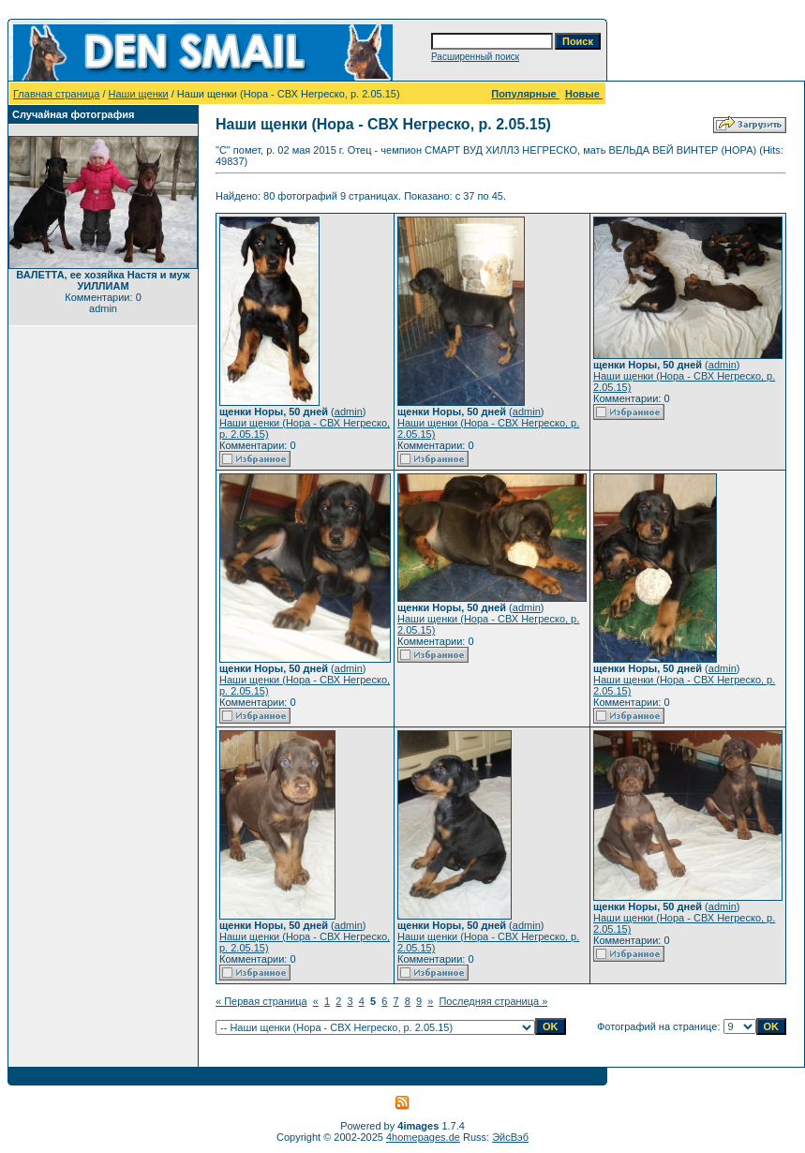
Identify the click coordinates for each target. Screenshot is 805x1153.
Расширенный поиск (475, 57)
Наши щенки (139, 93)
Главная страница (56, 93)
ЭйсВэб (510, 1137)
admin (349, 411)
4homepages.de (423, 1137)
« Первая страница (261, 1001)
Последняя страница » (493, 1001)
